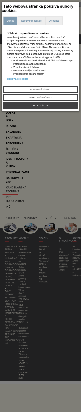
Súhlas (10, 20)
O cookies (54, 20)
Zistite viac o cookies (17, 79)
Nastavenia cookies (31, 20)
